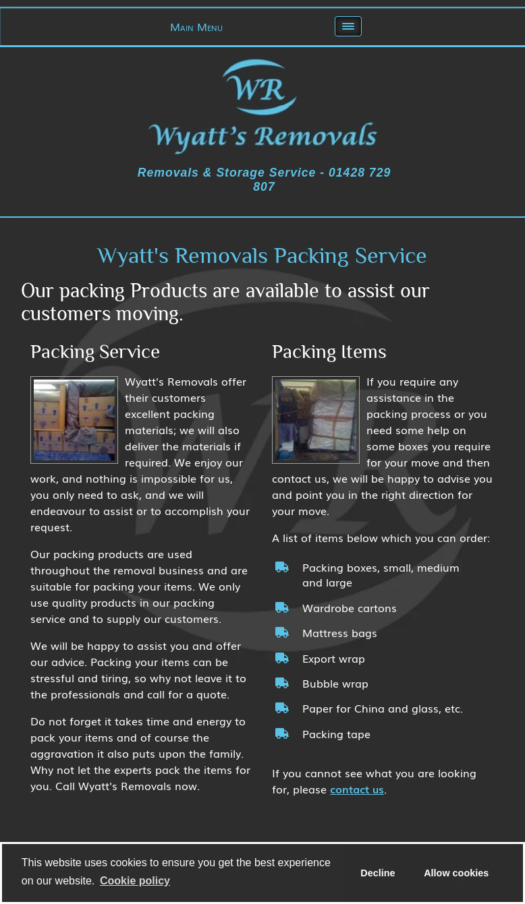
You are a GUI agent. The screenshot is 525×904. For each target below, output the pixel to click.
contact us (357, 789)
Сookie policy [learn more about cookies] (135, 880)
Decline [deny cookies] (377, 873)
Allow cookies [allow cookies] (456, 873)
